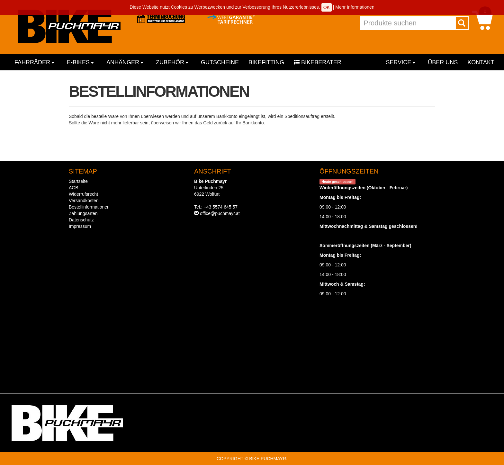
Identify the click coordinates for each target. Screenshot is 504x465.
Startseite (78, 181)
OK (326, 7)
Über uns (443, 62)
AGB (73, 187)
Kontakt (480, 62)
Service (400, 62)
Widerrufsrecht (83, 194)
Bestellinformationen (89, 207)
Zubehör (172, 62)
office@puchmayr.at (220, 213)
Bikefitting (266, 62)
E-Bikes (80, 62)
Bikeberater (317, 62)
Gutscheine (220, 62)
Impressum (80, 226)
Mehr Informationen (354, 7)
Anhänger (124, 62)
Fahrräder (34, 62)
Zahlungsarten (83, 213)
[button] (482, 19)
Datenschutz (81, 219)
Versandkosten (84, 200)
